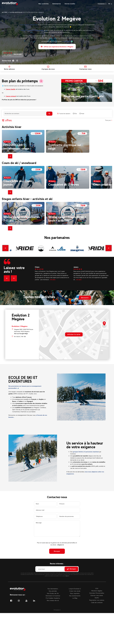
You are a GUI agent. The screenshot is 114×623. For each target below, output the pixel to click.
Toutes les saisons (63, 113)
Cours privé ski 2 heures (63, 184)
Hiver (82, 113)
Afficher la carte (73, 334)
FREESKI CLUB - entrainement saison (16, 146)
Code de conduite (97, 602)
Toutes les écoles (15, 12)
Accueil (4, 12)
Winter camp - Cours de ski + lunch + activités (67, 218)
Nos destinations (53, 588)
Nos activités (44, 4)
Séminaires (56, 4)
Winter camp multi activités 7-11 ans (21, 218)
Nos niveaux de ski (53, 600)
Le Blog (74, 598)
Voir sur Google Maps (21, 333)
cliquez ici (60, 545)
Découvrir (85, 298)
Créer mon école (74, 591)
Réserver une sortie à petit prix (84, 96)
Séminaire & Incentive (53, 595)
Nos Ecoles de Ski (53, 593)
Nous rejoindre (75, 593)
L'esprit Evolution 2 (75, 588)
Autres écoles (70, 4)
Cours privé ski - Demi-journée (18, 182)
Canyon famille (10, 89)
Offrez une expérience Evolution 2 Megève (57, 47)
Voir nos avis (18, 54)
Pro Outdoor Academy (53, 598)
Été (75, 113)
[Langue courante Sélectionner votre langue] (110, 3)
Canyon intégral (11, 96)
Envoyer (57, 551)
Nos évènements (74, 595)
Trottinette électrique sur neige (64, 146)
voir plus (52, 279)
